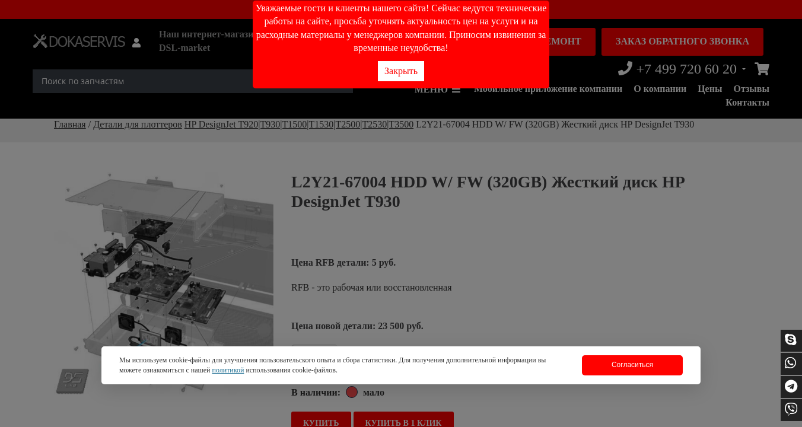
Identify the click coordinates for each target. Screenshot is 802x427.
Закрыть (401, 71)
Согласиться (632, 365)
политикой (228, 370)
